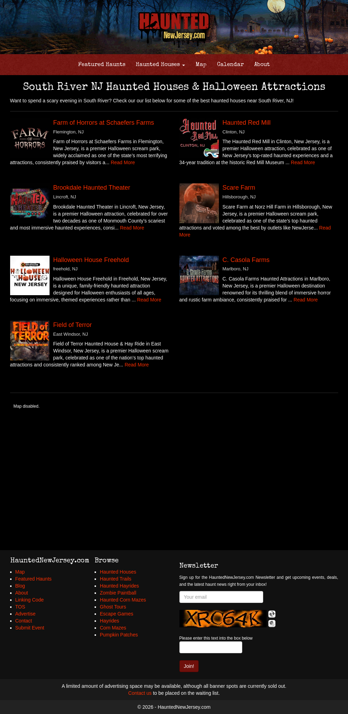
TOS (20, 607)
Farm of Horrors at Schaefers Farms (103, 122)
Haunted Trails (115, 579)
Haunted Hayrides (119, 586)
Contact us (139, 693)
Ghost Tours (113, 607)
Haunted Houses (160, 65)
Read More (123, 162)
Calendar (230, 65)
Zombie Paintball (118, 593)
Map (201, 65)
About (262, 65)
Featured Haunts (101, 65)
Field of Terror (72, 324)
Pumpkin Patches (119, 635)
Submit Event (29, 628)
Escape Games (116, 614)
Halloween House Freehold (91, 259)
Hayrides (109, 621)
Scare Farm (238, 187)
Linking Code (29, 600)
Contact (23, 621)
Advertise (25, 614)
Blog (20, 586)
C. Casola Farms (245, 259)
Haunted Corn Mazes (123, 600)
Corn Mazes (113, 628)
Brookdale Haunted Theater (91, 187)
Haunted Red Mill (246, 122)
